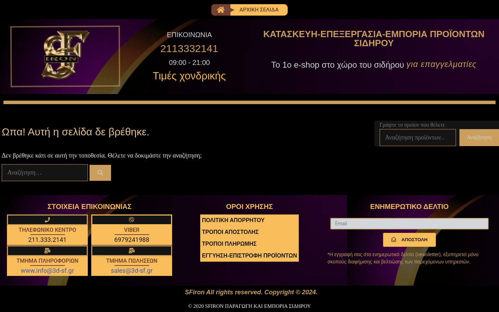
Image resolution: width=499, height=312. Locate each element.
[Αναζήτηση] (100, 173)
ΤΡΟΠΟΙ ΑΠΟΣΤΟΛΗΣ (230, 232)
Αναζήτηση (479, 138)
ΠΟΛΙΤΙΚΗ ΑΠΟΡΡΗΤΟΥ (233, 221)
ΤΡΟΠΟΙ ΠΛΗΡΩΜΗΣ (229, 244)
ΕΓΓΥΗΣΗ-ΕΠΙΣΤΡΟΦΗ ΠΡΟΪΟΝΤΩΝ (249, 256)
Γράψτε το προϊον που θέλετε (412, 125)
